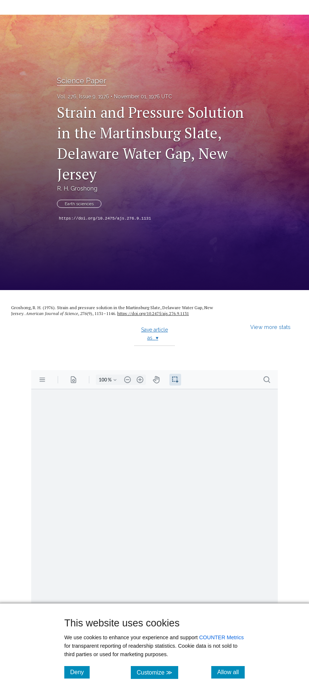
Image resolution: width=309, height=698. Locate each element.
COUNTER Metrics (221, 637)
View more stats (270, 327)
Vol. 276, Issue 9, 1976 (83, 97)
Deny (80, 672)
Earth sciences (79, 203)
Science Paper (81, 80)
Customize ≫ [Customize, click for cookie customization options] (157, 672)
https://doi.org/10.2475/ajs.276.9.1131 (105, 218)
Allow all (231, 672)
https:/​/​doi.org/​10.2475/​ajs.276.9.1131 (153, 313)
